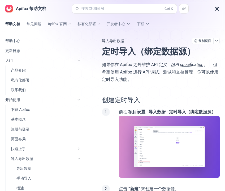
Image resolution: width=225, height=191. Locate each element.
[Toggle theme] (217, 8)
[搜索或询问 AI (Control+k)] (124, 9)
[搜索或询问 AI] (184, 9)
